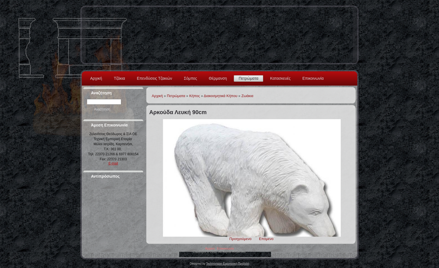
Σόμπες (190, 78)
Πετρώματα (248, 78)
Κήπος (194, 96)
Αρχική (96, 78)
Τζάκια (119, 78)
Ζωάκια (247, 96)
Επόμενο (266, 239)
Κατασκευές (280, 78)
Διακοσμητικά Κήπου (220, 96)
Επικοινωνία (313, 78)
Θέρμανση (218, 78)
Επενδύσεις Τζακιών (154, 78)
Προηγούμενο (240, 239)
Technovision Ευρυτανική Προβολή (227, 263)
